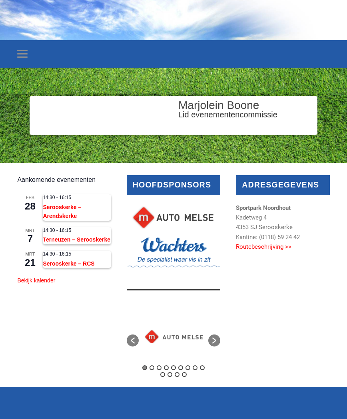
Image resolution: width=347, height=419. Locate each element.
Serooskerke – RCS (68, 263)
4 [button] (166, 367)
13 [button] (184, 374)
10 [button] (162, 374)
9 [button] (202, 367)
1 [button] (144, 367)
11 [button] (170, 374)
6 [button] (180, 367)
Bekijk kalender (36, 280)
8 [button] (195, 367)
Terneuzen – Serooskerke (76, 239)
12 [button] (177, 374)
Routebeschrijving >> (263, 246)
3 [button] (159, 367)
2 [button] (152, 367)
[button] (133, 340)
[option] (174, 336)
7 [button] (187, 367)
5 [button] (173, 367)
